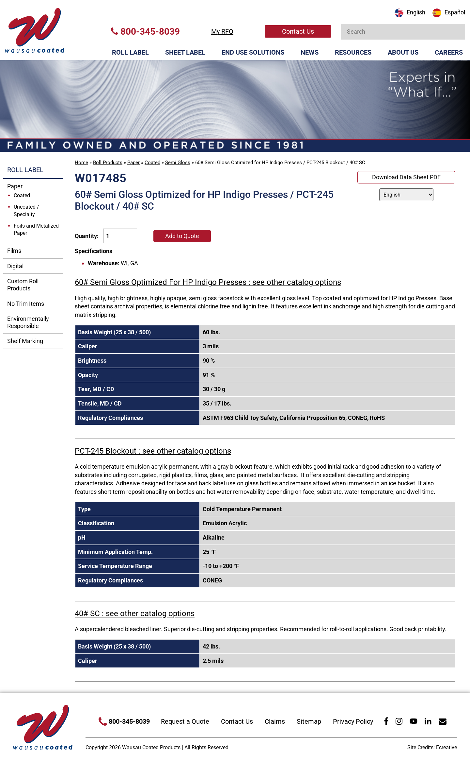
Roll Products (107, 162)
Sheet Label (185, 52)
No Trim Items (25, 303)
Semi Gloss (177, 162)
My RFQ (222, 31)
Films (14, 250)
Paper (133, 162)
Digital (15, 266)
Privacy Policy (353, 721)
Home (81, 162)
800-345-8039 (145, 31)
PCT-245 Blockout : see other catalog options (153, 451)
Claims (275, 721)
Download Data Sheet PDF (406, 177)
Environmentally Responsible (28, 322)
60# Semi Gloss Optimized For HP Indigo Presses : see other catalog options (208, 282)
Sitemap (309, 721)
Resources (353, 52)
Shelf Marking (25, 340)
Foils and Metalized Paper (36, 229)
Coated (152, 162)
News (310, 52)
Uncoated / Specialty (26, 210)
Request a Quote (185, 721)
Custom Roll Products (23, 285)
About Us (403, 52)
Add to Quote (182, 236)
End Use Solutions (253, 52)
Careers (449, 52)
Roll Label (130, 52)
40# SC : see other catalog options (135, 613)
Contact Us (298, 31)
